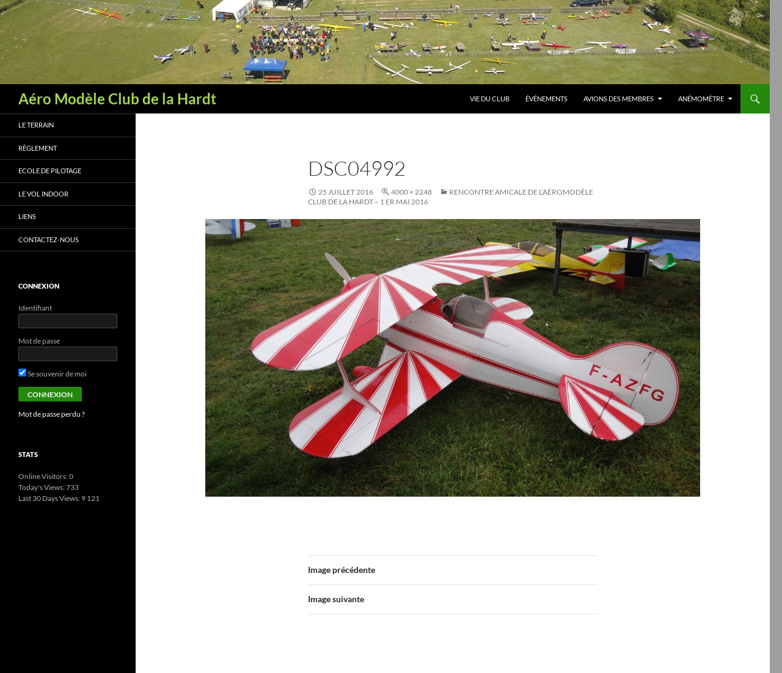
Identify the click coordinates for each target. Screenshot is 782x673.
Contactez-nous (48, 239)
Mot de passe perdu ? (51, 414)
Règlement (37, 148)
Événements (546, 99)
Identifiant (35, 307)
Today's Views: (42, 487)
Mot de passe (39, 340)
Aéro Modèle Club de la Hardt (117, 98)
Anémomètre (701, 99)
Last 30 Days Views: (49, 498)
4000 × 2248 (411, 191)
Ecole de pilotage (49, 171)
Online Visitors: (43, 476)
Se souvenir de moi (52, 373)
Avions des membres (618, 99)
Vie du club (490, 99)
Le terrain (36, 125)
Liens (27, 216)
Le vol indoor (43, 194)
